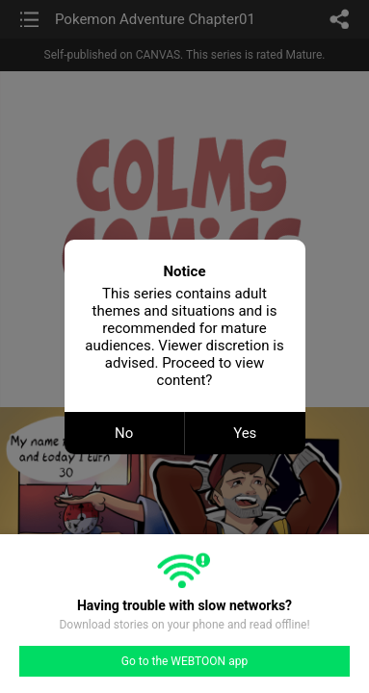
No (124, 433)
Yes (244, 433)
